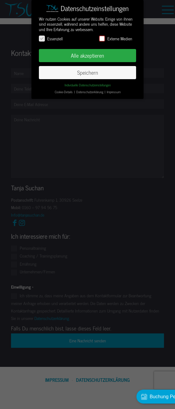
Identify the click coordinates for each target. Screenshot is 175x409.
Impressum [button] (114, 91)
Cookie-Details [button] (64, 91)
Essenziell (51, 38)
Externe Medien (115, 38)
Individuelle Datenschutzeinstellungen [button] (88, 85)
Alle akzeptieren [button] (87, 55)
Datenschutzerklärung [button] (90, 91)
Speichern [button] (87, 72)
